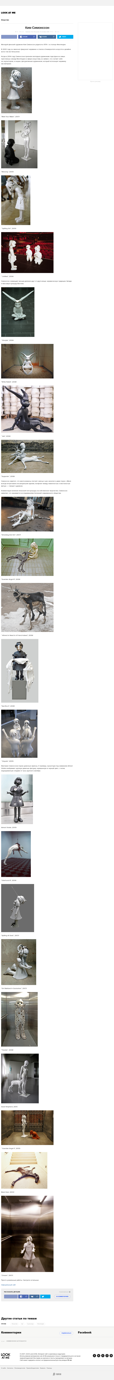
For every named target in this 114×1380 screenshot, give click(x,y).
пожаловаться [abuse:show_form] (64, 1292)
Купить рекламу (95, 81)
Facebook (94, 1355)
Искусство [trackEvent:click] (15, 1324)
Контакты (10, 1368)
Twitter (102, 1355)
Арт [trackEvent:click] (22, 1324)
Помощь (49, 1368)
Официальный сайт (8, 1285)
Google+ (107, 1355)
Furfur (57, 1374)
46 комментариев (62, 1296)
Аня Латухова (35, 31)
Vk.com (98, 1355)
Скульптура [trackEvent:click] (30, 1324)
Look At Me (8, 13)
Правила (42, 1368)
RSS (111, 1355)
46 (16, 31)
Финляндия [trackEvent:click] (40, 1324)
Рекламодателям (19, 1368)
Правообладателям (32, 1368)
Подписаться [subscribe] (66, 1333)
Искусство (5, 20)
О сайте (3, 1368)
